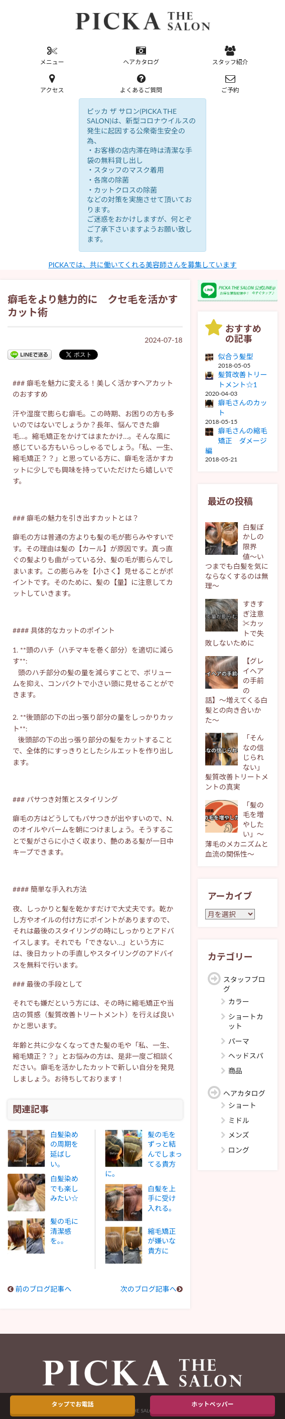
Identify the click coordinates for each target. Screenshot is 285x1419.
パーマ (238, 1041)
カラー (238, 1001)
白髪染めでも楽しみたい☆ (64, 1188)
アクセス (52, 84)
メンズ (238, 1135)
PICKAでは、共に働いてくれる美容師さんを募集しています (142, 264)
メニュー (52, 56)
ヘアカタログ (141, 56)
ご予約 (230, 84)
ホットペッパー (212, 1404)
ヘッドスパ (245, 1055)
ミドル (238, 1120)
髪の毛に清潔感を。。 (64, 1231)
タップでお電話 (72, 1404)
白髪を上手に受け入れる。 (162, 1198)
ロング (238, 1150)
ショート (242, 1105)
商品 (235, 1070)
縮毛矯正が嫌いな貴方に (162, 1241)
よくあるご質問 (141, 84)
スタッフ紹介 (230, 56)
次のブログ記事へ (148, 1289)
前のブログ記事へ (44, 1289)
